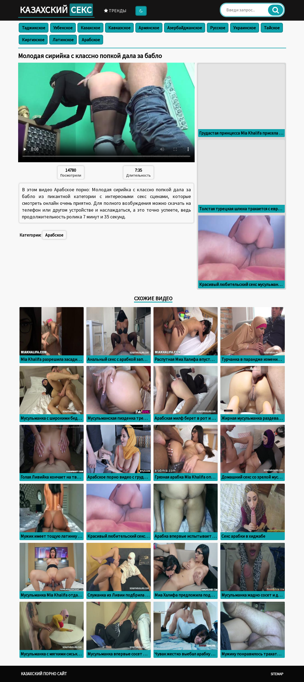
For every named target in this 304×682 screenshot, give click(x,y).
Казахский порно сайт (44, 673)
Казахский (56, 10)
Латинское (63, 39)
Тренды (115, 10)
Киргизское (33, 39)
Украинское (244, 27)
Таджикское (33, 27)
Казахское (90, 27)
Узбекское (63, 27)
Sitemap (277, 674)
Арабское (91, 39)
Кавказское (119, 27)
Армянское (149, 27)
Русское (217, 27)
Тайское (272, 27)
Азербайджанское (184, 27)
